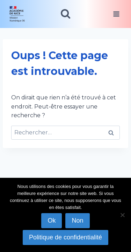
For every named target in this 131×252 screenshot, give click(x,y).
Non (77, 220)
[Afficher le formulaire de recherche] (65, 14)
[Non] (122, 214)
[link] (19, 14)
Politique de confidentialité (65, 237)
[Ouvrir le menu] (116, 13)
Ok (52, 220)
